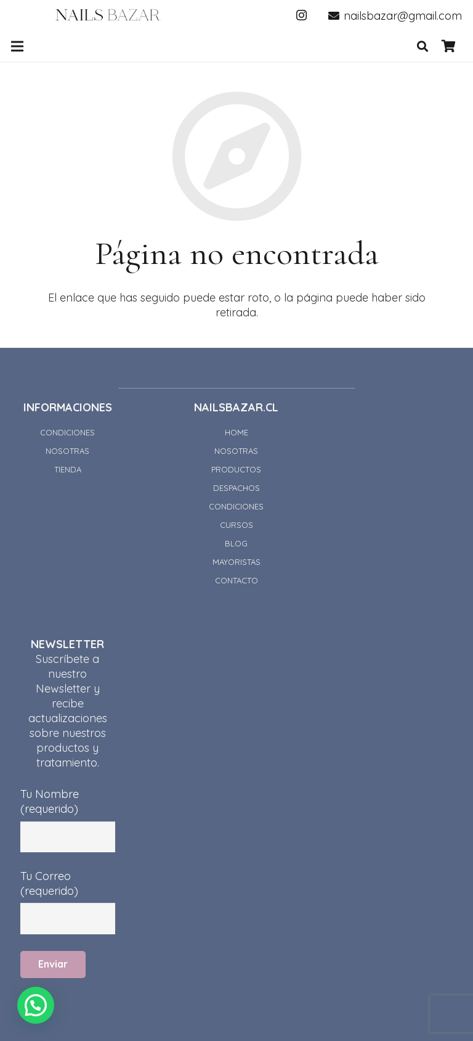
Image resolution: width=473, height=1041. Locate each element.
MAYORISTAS (236, 562)
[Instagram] (302, 15)
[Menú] (17, 46)
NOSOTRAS (67, 451)
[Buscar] (422, 46)
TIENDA (67, 469)
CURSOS (236, 525)
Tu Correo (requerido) (67, 891)
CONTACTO (236, 580)
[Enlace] (108, 15)
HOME (236, 432)
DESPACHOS (236, 488)
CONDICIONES (67, 432)
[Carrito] (448, 46)
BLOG (236, 543)
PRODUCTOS (236, 469)
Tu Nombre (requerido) (67, 809)
